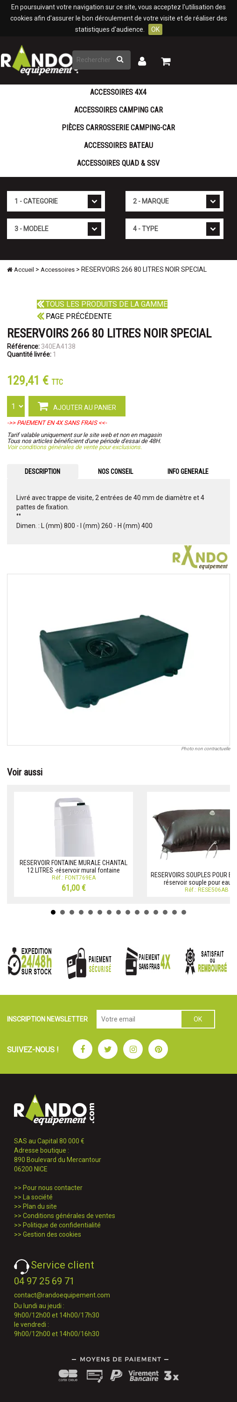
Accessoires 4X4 (118, 92)
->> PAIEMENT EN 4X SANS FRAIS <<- (57, 422)
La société (38, 1197)
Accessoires (58, 269)
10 (137, 912)
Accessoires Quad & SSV (118, 163)
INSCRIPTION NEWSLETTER (47, 1019)
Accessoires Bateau (118, 145)
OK (155, 29)
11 (146, 912)
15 (183, 912)
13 (165, 912)
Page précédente (74, 316)
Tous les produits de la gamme (102, 304)
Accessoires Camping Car (118, 110)
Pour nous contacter (53, 1187)
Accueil (20, 269)
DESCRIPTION (42, 471)
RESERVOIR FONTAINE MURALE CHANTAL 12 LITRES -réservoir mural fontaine (73, 866)
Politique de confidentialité (62, 1225)
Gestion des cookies (52, 1234)
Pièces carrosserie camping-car (118, 127)
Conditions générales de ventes (69, 1215)
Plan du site (40, 1206)
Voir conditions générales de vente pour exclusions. (74, 447)
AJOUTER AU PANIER (77, 405)
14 (174, 912)
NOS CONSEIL (115, 471)
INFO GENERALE (188, 471)
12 (155, 912)
